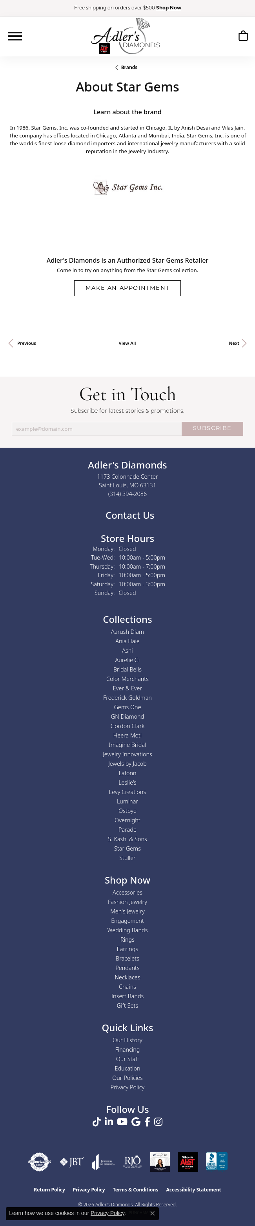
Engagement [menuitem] (127, 920)
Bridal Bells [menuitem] (127, 669)
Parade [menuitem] (127, 829)
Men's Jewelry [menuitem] (127, 911)
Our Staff (127, 1059)
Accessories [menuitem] (127, 892)
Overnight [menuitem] (127, 820)
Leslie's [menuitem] (127, 782)
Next (234, 343)
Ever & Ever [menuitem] (127, 688)
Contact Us (129, 515)
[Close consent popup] (152, 1213)
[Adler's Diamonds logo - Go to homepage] (125, 36)
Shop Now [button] (168, 8)
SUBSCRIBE (212, 429)
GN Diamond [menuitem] (127, 716)
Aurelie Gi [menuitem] (127, 660)
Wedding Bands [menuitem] (127, 930)
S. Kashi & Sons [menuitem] (127, 839)
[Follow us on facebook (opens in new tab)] (147, 1122)
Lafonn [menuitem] (127, 773)
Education (127, 1068)
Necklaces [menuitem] (127, 977)
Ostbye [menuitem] (127, 810)
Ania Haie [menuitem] (127, 641)
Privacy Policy (128, 1087)
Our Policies (127, 1077)
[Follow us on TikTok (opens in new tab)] (97, 1122)
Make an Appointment (127, 288)
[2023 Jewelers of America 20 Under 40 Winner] (160, 1162)
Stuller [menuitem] (127, 858)
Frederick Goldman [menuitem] (127, 697)
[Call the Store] (127, 494)
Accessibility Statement (193, 1189)
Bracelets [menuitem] (127, 958)
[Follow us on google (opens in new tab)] (135, 1122)
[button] (243, 37)
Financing (127, 1049)
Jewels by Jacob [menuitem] (127, 763)
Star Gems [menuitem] (127, 848)
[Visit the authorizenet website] (39, 1162)
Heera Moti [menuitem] (127, 735)
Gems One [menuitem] (127, 707)
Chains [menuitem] (127, 986)
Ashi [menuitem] (127, 650)
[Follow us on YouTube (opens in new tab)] (122, 1122)
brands (129, 67)
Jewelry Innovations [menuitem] (127, 754)
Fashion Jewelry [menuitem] (127, 902)
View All (127, 343)
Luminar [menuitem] (127, 801)
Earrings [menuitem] (127, 949)
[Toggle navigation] (15, 36)
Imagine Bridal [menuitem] (127, 744)
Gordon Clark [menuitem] (128, 726)
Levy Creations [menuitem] (127, 792)
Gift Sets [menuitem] (127, 1005)
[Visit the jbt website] (71, 1162)
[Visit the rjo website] (132, 1162)
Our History (127, 1040)
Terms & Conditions (135, 1189)
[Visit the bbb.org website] (217, 1162)
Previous (26, 343)
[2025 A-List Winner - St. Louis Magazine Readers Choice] (188, 1162)
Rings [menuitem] (127, 939)
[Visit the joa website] (103, 1162)
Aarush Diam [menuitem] (127, 631)
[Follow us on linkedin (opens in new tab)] (109, 1122)
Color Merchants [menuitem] (127, 679)
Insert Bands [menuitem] (127, 996)
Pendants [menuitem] (127, 968)
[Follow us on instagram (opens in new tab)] (158, 1122)
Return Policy (49, 1189)
